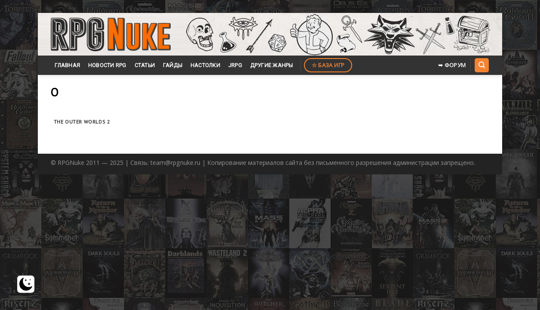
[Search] (481, 65)
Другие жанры (271, 65)
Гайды (172, 65)
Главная (67, 65)
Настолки (205, 65)
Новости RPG (107, 65)
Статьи (145, 65)
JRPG (235, 65)
